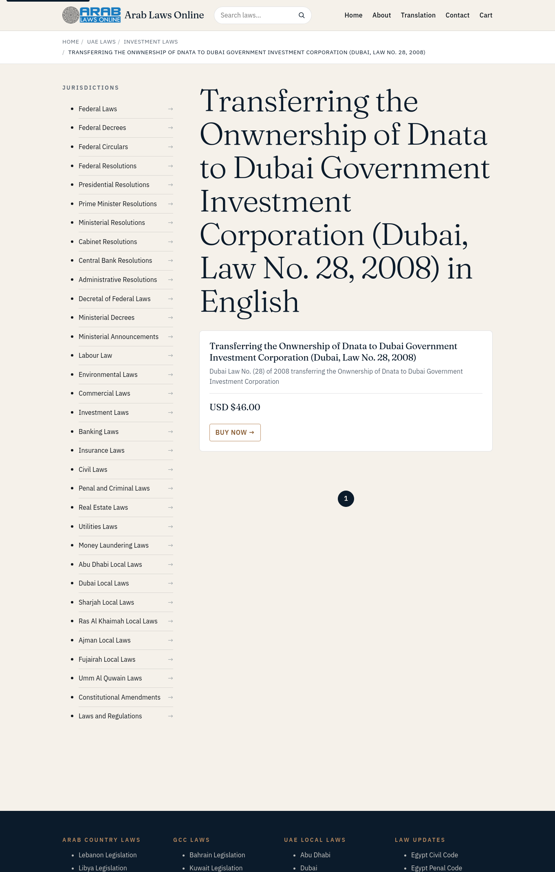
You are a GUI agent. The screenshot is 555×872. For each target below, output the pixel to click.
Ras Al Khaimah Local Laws (118, 621)
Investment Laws (151, 41)
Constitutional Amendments (120, 697)
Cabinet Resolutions (108, 242)
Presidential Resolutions (114, 185)
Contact (457, 15)
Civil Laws (93, 469)
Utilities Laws (98, 526)
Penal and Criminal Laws (114, 488)
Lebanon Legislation (108, 855)
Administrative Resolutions (118, 279)
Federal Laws (98, 109)
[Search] (301, 15)
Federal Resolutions (108, 166)
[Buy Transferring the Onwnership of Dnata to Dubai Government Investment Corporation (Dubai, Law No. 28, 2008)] (235, 432)
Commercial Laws (104, 393)
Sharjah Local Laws (106, 602)
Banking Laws (99, 431)
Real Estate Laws (103, 507)
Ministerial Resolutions (112, 222)
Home (353, 15)
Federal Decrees (102, 127)
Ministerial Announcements (119, 337)
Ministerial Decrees (106, 317)
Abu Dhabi (315, 855)
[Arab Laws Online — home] (133, 15)
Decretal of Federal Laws (115, 299)
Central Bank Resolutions (115, 260)
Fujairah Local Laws (107, 659)
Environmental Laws (108, 374)
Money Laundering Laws (114, 545)
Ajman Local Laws (105, 640)
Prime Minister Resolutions (118, 204)
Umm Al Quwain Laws (110, 678)
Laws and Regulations (110, 716)
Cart (486, 15)
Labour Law (95, 355)
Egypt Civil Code (434, 855)
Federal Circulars (103, 147)
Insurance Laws (102, 450)
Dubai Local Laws (104, 583)
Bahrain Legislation (217, 855)
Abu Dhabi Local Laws (110, 564)
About (381, 15)
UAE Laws (101, 41)
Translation (418, 15)
